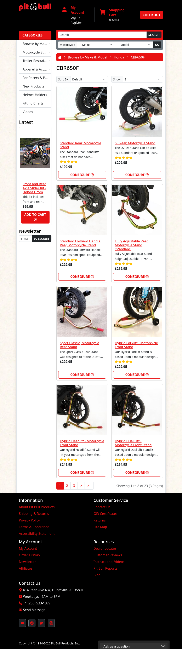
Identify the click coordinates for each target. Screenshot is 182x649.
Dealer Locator (104, 548)
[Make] (96, 44)
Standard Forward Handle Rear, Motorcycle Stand (80, 243)
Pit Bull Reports (105, 568)
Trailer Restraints (36, 60)
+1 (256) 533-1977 (37, 603)
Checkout (151, 15)
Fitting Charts (33, 103)
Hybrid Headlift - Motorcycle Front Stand (82, 443)
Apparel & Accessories (37, 69)
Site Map (100, 527)
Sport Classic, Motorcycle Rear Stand (79, 345)
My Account (28, 548)
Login (74, 17)
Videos (28, 111)
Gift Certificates (105, 513)
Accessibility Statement (37, 533)
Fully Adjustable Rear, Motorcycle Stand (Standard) (131, 245)
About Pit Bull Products (37, 507)
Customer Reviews (107, 555)
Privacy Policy (29, 520)
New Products (33, 86)
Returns (99, 520)
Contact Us (101, 507)
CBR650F (137, 57)
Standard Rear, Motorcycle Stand (80, 145)
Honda (119, 57)
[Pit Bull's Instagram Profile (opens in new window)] (51, 623)
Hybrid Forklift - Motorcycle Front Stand (136, 345)
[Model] (134, 44)
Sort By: (63, 79)
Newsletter (27, 561)
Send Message (34, 610)
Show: (117, 79)
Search (154, 35)
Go (157, 45)
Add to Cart (35, 217)
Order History (29, 555)
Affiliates (25, 568)
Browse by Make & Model (37, 43)
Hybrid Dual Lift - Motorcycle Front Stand (133, 443)
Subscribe (41, 239)
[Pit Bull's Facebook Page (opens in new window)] (31, 623)
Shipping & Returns (34, 513)
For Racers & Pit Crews (37, 77)
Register (76, 22)
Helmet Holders (35, 94)
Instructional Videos (109, 561)
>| (89, 485)
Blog (97, 575)
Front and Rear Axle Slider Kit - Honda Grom (34, 188)
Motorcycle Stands (37, 52)
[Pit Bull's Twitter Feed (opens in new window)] (41, 623)
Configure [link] (82, 174)
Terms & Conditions (34, 527)
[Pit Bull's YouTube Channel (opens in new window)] (22, 623)
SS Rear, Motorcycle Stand (135, 143)
